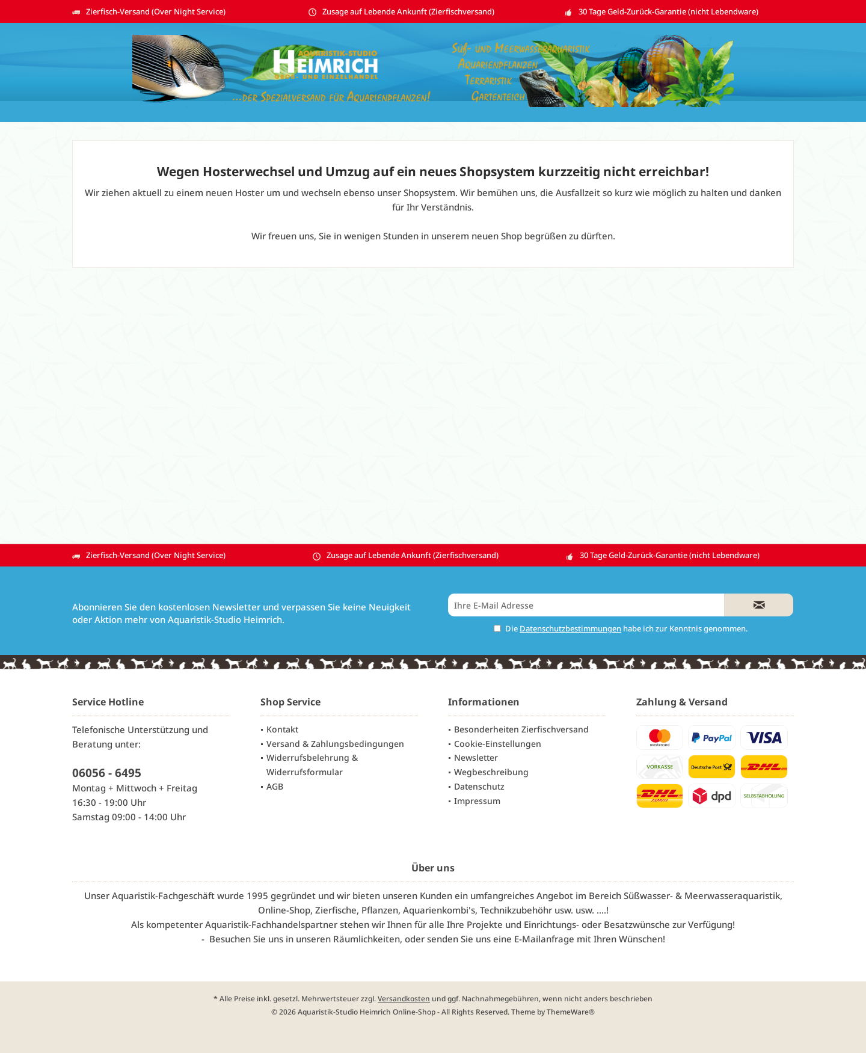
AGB (274, 786)
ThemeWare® (571, 1012)
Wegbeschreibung (491, 772)
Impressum (477, 800)
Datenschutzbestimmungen (570, 628)
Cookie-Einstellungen (497, 743)
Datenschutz (479, 786)
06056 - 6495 (106, 773)
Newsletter (476, 757)
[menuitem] (339, 729)
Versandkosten (404, 998)
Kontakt (282, 729)
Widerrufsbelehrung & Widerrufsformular (312, 765)
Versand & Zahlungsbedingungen (335, 743)
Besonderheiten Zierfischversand (521, 729)
